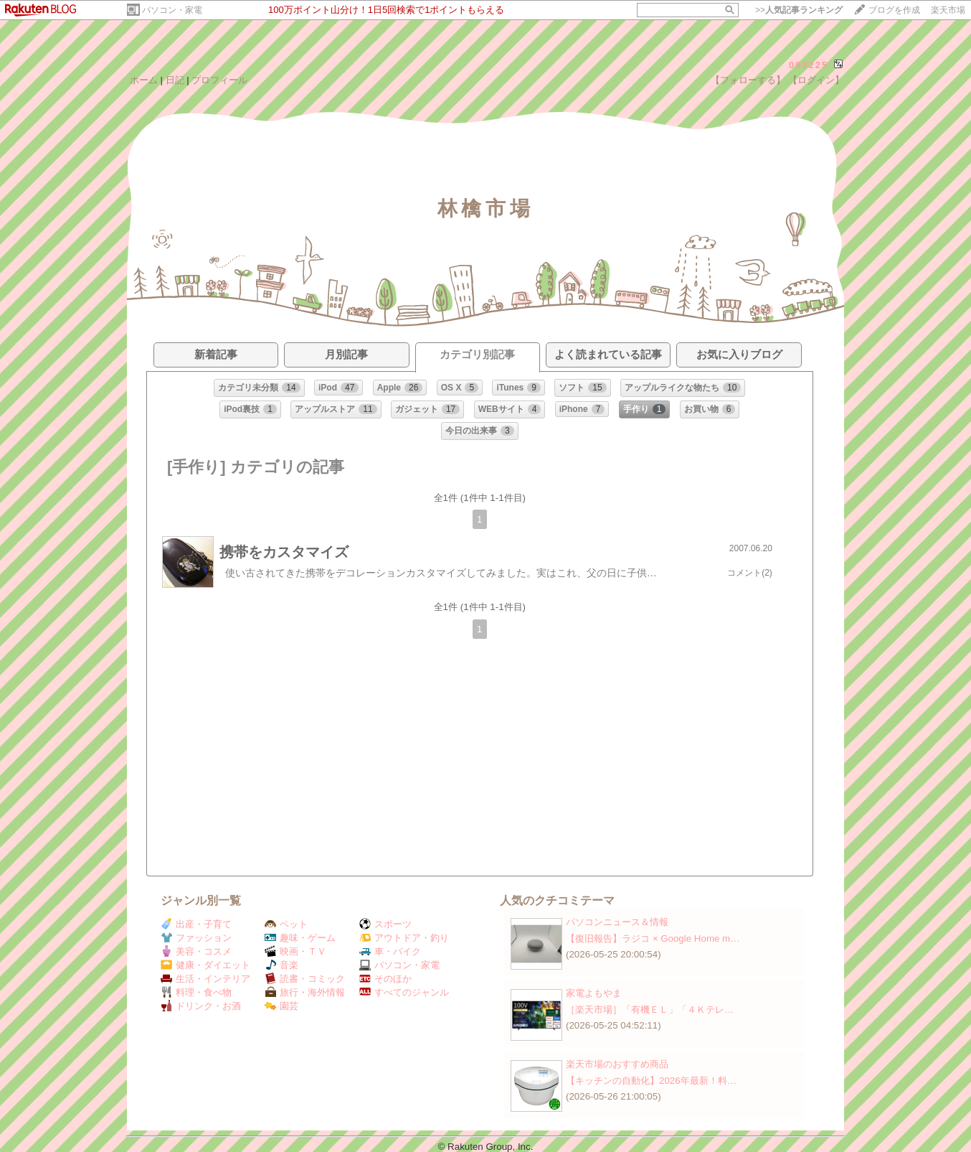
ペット (286, 924)
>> (799, 10)
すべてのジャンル (404, 992)
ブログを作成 (894, 10)
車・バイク (390, 951)
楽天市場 (948, 10)
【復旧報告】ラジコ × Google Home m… (653, 938)
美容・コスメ (196, 951)
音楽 (281, 965)
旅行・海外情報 (305, 992)
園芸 (281, 1006)
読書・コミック (305, 978)
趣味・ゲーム (300, 937)
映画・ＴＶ (295, 951)
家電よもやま (594, 993)
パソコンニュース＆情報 (617, 922)
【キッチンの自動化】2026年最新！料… (651, 1080)
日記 (175, 80)
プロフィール (219, 80)
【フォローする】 (748, 80)
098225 (808, 65)
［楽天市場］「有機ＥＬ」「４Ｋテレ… (650, 1009)
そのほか (385, 978)
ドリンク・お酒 (201, 1006)
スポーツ (385, 924)
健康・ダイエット (205, 965)
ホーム (144, 80)
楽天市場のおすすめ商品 (617, 1064)
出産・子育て (196, 924)
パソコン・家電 (172, 10)
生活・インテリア (205, 978)
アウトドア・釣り (404, 937)
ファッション (196, 937)
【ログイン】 (816, 80)
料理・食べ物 (196, 992)
